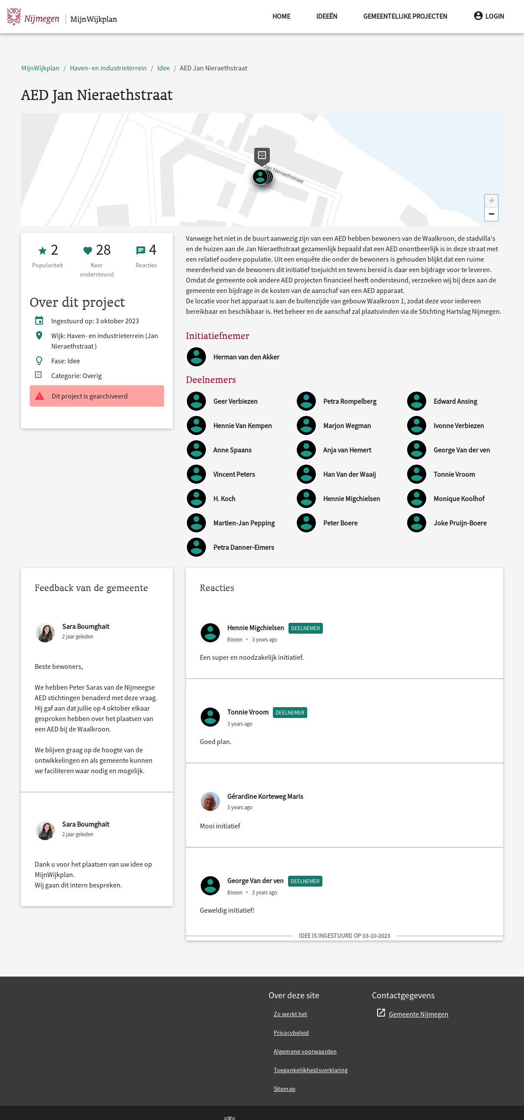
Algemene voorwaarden (305, 1051)
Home (281, 16)
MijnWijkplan (40, 67)
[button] (491, 201)
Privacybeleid (291, 1033)
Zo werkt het (290, 1014)
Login (488, 15)
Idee (163, 67)
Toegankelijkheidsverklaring (311, 1070)
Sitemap (284, 1089)
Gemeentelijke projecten (405, 16)
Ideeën (326, 16)
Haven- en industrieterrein (108, 67)
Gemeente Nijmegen (419, 1014)
